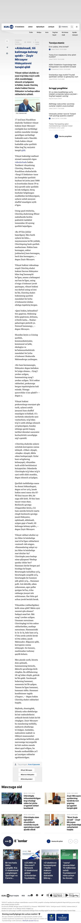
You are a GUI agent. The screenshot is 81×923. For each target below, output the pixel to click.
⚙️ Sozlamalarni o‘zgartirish (62, 917)
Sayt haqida (14, 896)
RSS (23, 896)
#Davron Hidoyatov (27, 774)
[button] (70, 841)
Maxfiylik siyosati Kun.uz (30, 920)
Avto (46, 32)
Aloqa (30, 896)
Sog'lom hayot (55, 33)
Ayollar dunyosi (75, 33)
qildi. (23, 150)
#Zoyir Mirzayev (26, 770)
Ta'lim (31, 32)
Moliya (39, 32)
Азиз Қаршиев (34, 764)
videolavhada (21, 162)
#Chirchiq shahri (27, 779)
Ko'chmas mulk (65, 33)
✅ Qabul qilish (51, 917)
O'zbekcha (63, 27)
